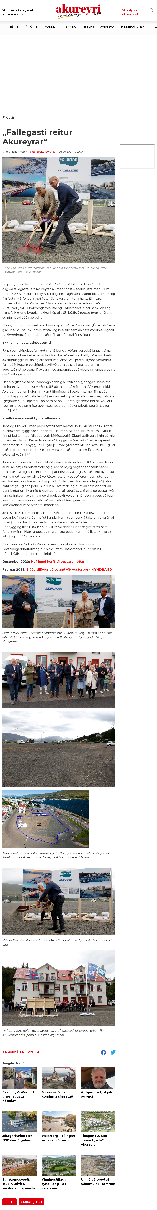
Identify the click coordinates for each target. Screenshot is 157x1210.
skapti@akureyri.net (42, 151)
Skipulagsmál (31, 1202)
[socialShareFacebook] (103, 1053)
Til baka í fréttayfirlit (21, 1052)
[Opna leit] (152, 10)
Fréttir (9, 1202)
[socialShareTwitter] (112, 1053)
